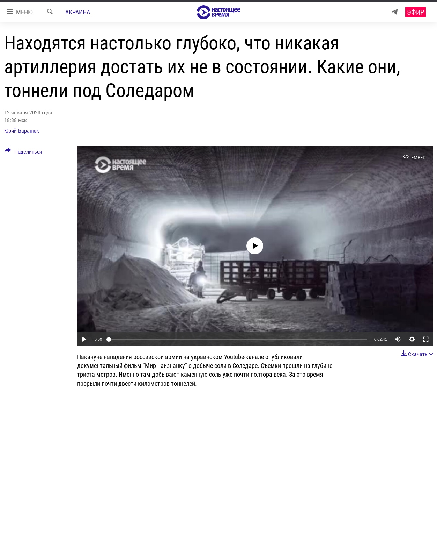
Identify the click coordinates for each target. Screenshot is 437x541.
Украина (77, 12)
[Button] (23, 153)
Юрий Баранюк (21, 130)
